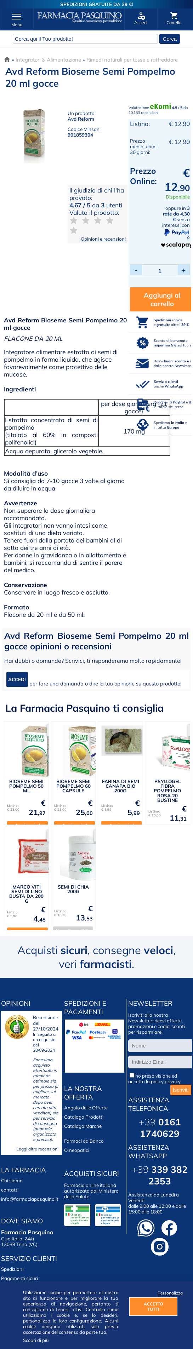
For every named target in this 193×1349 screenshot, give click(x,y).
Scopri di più (36, 1340)
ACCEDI (17, 679)
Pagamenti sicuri (19, 1278)
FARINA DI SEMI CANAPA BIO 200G (120, 786)
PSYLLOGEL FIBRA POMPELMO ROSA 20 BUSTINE (167, 791)
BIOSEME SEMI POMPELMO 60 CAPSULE (73, 786)
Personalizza (167, 1293)
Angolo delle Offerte (86, 1107)
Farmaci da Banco (84, 1141)
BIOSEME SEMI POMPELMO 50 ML (26, 786)
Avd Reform (81, 119)
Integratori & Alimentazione (48, 59)
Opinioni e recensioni (103, 239)
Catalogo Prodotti (83, 1117)
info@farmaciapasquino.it (29, 1199)
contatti (9, 1190)
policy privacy (166, 1081)
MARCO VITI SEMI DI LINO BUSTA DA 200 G (26, 894)
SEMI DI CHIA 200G (73, 889)
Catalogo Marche (83, 1126)
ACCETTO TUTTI (153, 1306)
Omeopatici (76, 1150)
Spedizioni (12, 1269)
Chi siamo (12, 1180)
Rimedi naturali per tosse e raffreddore (132, 59)
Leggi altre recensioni (37, 1149)
